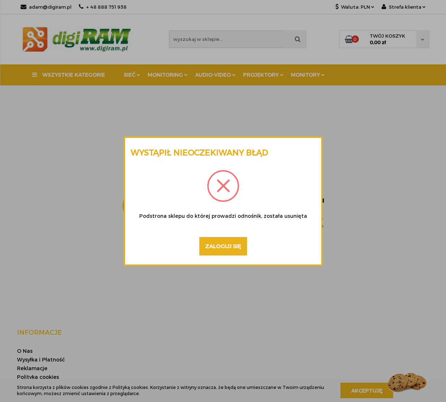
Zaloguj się (223, 246)
